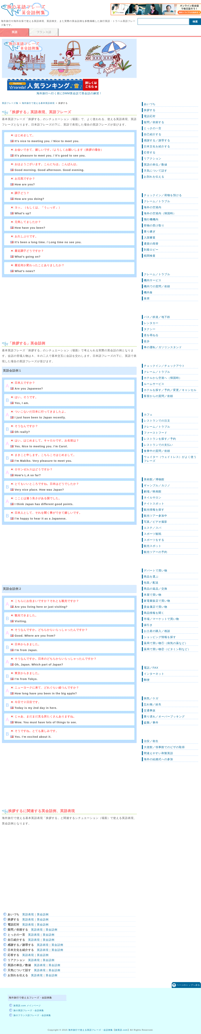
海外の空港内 (152, 207)
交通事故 (150, 710)
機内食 (148, 292)
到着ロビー (151, 249)
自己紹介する (152, 134)
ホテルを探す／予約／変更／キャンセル (170, 390)
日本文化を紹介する (157, 146)
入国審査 (150, 237)
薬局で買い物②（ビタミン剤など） (167, 649)
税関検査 (150, 255)
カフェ (148, 414)
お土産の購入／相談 (157, 631)
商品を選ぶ (151, 576)
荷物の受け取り (154, 225)
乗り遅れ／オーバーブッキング (164, 716)
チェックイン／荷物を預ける (163, 195)
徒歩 (147, 341)
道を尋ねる (151, 335)
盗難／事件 (151, 722)
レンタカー (151, 323)
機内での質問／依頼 (157, 286)
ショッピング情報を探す (160, 637)
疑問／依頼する (154, 122)
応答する (150, 152)
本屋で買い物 (152, 594)
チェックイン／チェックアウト (164, 365)
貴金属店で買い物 (155, 606)
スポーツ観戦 (152, 533)
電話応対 (150, 116)
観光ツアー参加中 (155, 515)
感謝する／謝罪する (157, 140)
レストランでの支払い (158, 444)
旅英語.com (121, 1030)
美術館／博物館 (154, 479)
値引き (148, 624)
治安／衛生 (151, 741)
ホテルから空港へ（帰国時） (163, 377)
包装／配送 (151, 582)
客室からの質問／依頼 (158, 396)
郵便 (147, 679)
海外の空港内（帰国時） (160, 213)
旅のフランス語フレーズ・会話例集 (32, 1015)
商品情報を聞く (154, 612)
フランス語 (44, 32)
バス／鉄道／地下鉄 (157, 317)
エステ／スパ (152, 527)
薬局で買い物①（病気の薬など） (166, 643)
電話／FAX (151, 667)
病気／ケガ (151, 698)
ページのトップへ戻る (188, 985)
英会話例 (43, 914)
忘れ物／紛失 (152, 704)
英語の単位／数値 (155, 164)
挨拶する (150, 110)
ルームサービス (154, 383)
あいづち (150, 104)
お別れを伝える (154, 176)
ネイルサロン (152, 497)
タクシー (150, 329)
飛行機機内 (151, 219)
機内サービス (152, 280)
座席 (147, 298)
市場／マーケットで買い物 (161, 618)
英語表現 (28, 914)
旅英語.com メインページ (27, 1005)
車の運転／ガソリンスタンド (163, 347)
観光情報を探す (154, 509)
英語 (15, 32)
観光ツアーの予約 (155, 551)
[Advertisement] (35, 307)
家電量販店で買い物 (157, 600)
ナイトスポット (154, 503)
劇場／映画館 (152, 491)
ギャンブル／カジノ (157, 485)
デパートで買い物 (155, 570)
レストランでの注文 (157, 420)
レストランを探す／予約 (160, 438)
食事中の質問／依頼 (157, 450)
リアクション (152, 158)
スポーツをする (154, 539)
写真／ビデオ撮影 (155, 521)
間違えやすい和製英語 (158, 753)
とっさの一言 (152, 128)
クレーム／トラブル (157, 201)
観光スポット (152, 545)
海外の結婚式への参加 (158, 759)
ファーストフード (155, 432)
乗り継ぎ (150, 231)
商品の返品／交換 (155, 588)
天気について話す (155, 170)
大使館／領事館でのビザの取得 (164, 747)
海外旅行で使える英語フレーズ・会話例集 (90, 1030)
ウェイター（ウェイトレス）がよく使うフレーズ (170, 458)
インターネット (154, 673)
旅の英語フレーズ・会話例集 (28, 1010)
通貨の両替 (151, 243)
